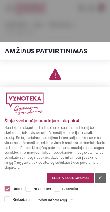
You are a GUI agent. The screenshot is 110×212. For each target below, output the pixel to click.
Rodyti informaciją (51, 200)
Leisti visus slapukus (70, 178)
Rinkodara (21, 199)
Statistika (70, 189)
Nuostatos (42, 189)
